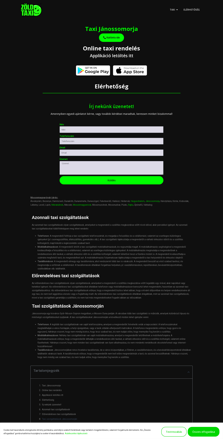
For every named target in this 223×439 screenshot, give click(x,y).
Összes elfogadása (203, 431)
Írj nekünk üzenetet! (51, 404)
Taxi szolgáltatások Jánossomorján (59, 419)
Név (62, 124)
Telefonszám (67, 136)
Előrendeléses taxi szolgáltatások (59, 414)
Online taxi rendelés (52, 390)
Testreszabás (174, 431)
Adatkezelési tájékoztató (76, 433)
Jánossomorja (152, 201)
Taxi (174, 9)
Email (62, 147)
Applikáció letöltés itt (52, 395)
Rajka (130, 204)
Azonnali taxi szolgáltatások (56, 409)
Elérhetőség (191, 9)
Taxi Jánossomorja (51, 385)
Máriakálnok (57, 204)
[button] (189, 372)
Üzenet (64, 159)
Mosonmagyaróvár (82, 204)
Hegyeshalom (137, 201)
